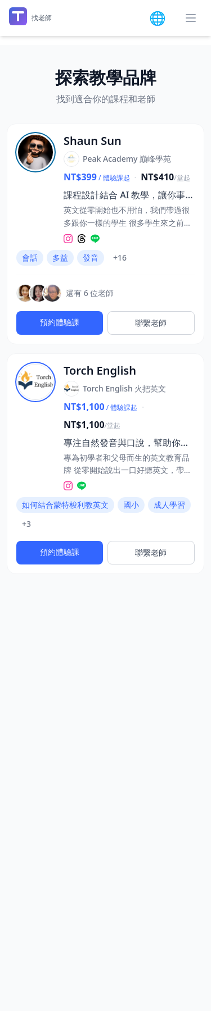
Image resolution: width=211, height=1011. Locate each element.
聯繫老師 (151, 322)
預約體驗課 (59, 322)
